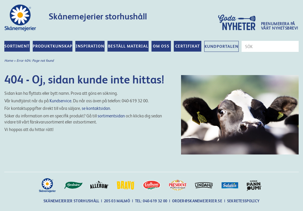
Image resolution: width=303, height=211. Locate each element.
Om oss (161, 46)
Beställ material (128, 46)
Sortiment (17, 46)
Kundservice (60, 100)
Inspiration (90, 46)
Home (8, 61)
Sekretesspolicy (243, 201)
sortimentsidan (111, 115)
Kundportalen (221, 46)
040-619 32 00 (155, 201)
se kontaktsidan (96, 108)
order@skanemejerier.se (197, 201)
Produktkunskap (52, 46)
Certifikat (187, 46)
